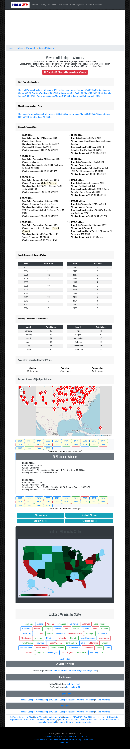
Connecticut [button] (99, 624)
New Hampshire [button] (88, 638)
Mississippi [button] (26, 638)
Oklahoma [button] (93, 643)
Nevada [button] (73, 638)
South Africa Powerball (69, 719)
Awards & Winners (94, 5)
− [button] (21, 393)
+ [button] (21, 390)
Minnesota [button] (102, 633)
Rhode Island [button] (41, 648)
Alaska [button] (40, 624)
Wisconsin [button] (81, 652)
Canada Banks (89, 739)
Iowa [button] (95, 629)
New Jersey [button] (104, 638)
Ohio (84, 670)
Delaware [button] (26, 629)
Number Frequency (85, 700)
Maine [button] (50, 633)
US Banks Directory (72, 739)
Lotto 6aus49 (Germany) (47, 719)
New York (57, 670)
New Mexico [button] (27, 643)
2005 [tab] (20, 448)
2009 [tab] (76, 445)
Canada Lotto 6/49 (54, 717)
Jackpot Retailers (67, 700)
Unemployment (77, 5)
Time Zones (63, 5)
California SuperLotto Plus (21, 717)
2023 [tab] (39, 441)
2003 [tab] (39, 448)
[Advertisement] (65, 27)
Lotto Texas (39, 717)
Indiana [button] (86, 629)
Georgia (89, 670)
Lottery (43, 5)
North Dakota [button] (71, 643)
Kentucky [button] (27, 633)
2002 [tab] (48, 448)
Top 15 (78, 684)
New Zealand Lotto (83, 722)
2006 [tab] (103, 445)
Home (35, 5)
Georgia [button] (47, 629)
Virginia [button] (40, 652)
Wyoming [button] (94, 652)
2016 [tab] (103, 441)
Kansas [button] (104, 629)
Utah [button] (108, 648)
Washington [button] (52, 652)
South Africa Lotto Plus (109, 719)
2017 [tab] (94, 441)
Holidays (52, 5)
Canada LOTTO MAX (73, 717)
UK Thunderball (112, 717)
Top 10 (73, 684)
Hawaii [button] (58, 629)
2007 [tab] (94, 445)
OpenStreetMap (99, 435)
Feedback (71, 736)
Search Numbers (102, 700)
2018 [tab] (85, 441)
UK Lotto (100, 717)
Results (23, 700)
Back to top (65, 659)
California (64, 670)
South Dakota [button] (74, 648)
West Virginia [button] (67, 652)
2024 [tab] (29, 441)
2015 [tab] (20, 445)
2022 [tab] (48, 441)
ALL (52, 670)
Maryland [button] (60, 633)
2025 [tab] (20, 441)
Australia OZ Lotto (65, 722)
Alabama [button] (29, 624)
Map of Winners (51, 700)
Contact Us (82, 736)
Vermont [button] (29, 652)
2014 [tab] (29, 445)
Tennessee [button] (88, 648)
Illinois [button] (76, 629)
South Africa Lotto (89, 719)
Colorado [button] (86, 624)
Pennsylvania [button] (26, 648)
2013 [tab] (39, 445)
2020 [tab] (66, 441)
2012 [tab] (48, 445)
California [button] (74, 624)
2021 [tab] (57, 441)
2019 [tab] (76, 441)
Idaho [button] (67, 629)
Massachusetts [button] (75, 633)
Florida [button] (37, 629)
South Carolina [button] (57, 648)
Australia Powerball (47, 722)
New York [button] (41, 643)
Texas (95, 670)
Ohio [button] (83, 643)
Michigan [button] (90, 633)
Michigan (79, 670)
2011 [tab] (57, 445)
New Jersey (72, 670)
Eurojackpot (29, 719)
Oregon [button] (105, 643)
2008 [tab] (85, 445)
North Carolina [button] (55, 643)
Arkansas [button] (62, 624)
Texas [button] (99, 648)
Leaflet (89, 435)
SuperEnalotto (16, 719)
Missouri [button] (39, 638)
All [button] (103, 652)
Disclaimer (47, 736)
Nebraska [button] (62, 638)
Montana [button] (50, 638)
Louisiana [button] (39, 633)
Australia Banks (56, 739)
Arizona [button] (50, 624)
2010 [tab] (66, 445)
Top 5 (68, 684)
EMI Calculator (41, 739)
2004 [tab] (29, 448)
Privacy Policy (60, 736)
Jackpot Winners (35, 700)
